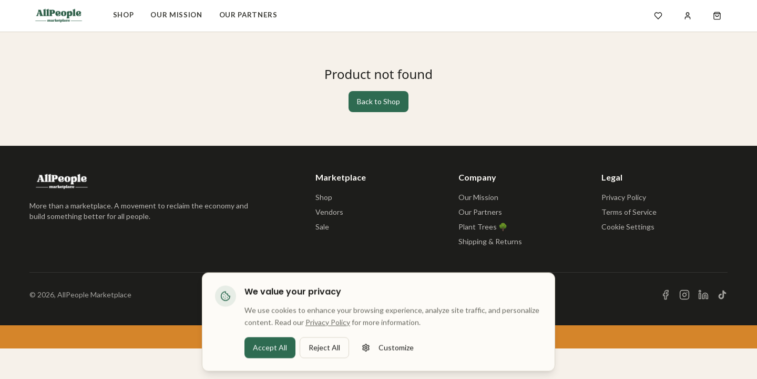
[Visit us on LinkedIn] (703, 295)
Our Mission (176, 15)
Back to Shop (378, 101)
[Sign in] (687, 15)
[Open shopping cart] (717, 15)
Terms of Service (629, 211)
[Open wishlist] (658, 15)
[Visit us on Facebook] (665, 295)
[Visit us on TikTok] (722, 295)
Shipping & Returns (490, 241)
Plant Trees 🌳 (482, 226)
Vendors (329, 211)
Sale (322, 226)
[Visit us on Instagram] (684, 295)
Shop (123, 15)
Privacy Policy (623, 197)
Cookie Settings (627, 226)
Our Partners (248, 15)
